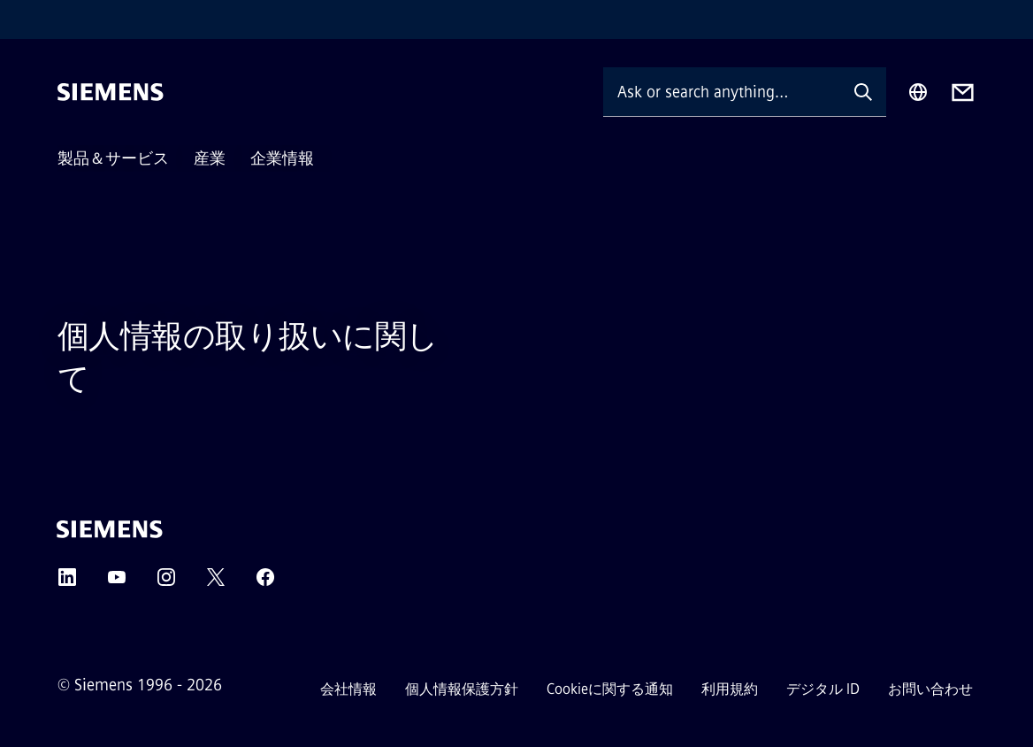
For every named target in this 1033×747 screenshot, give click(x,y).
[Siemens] (110, 92)
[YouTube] (116, 582)
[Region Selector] (918, 92)
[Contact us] (963, 92)
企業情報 (282, 158)
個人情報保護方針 (461, 689)
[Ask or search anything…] (721, 91)
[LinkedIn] (67, 582)
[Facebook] (265, 582)
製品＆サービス (113, 158)
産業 (210, 158)
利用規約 (729, 689)
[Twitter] (215, 582)
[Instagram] (166, 582)
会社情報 (348, 689)
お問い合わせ (930, 689)
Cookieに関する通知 (610, 689)
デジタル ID (823, 689)
